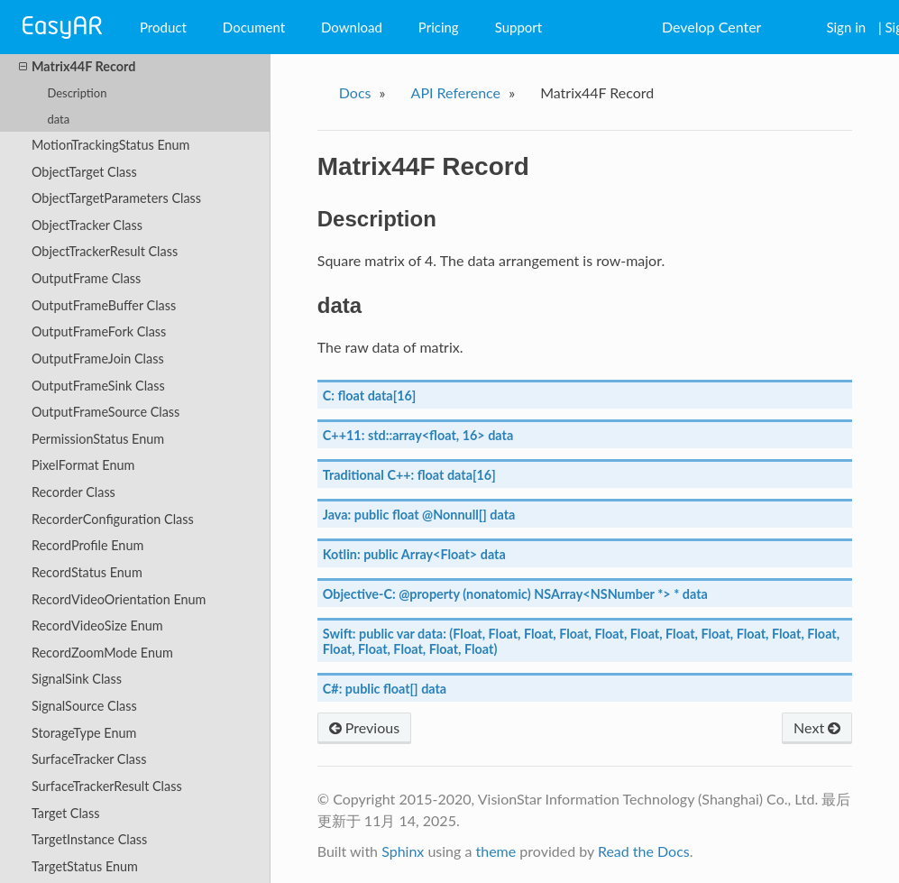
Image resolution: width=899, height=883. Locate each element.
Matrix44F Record (77, 67)
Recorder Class (73, 492)
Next (817, 727)
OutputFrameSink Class (98, 385)
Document (254, 27)
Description (76, 93)
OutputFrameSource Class (105, 411)
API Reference (456, 92)
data (58, 119)
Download (351, 27)
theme (495, 851)
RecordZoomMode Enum (102, 652)
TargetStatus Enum (85, 866)
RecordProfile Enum (87, 545)
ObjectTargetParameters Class (116, 198)
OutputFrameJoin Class (98, 358)
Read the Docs (644, 851)
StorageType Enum (84, 732)
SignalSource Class (84, 705)
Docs (355, 92)
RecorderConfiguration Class (113, 519)
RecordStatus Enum (87, 572)
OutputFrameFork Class (99, 331)
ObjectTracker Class (87, 225)
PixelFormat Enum (83, 465)
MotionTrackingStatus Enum (111, 144)
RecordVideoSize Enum (97, 625)
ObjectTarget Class (84, 171)
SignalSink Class (77, 678)
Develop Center (711, 26)
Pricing (438, 27)
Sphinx (402, 851)
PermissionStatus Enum (98, 438)
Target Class (65, 813)
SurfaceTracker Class (89, 759)
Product (163, 27)
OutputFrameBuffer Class (104, 305)
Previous (364, 727)
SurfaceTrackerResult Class (107, 786)
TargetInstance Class (89, 839)
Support (519, 27)
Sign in (846, 27)
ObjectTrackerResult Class (105, 251)
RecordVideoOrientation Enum (119, 599)
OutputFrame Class (86, 278)
